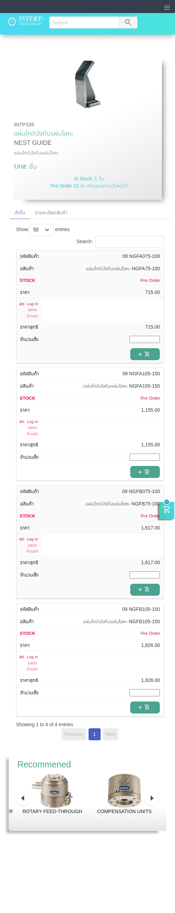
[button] (167, 8)
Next (111, 734)
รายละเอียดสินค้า (51, 212)
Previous (73, 734)
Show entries (43, 229)
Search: (120, 241)
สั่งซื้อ (19, 212)
